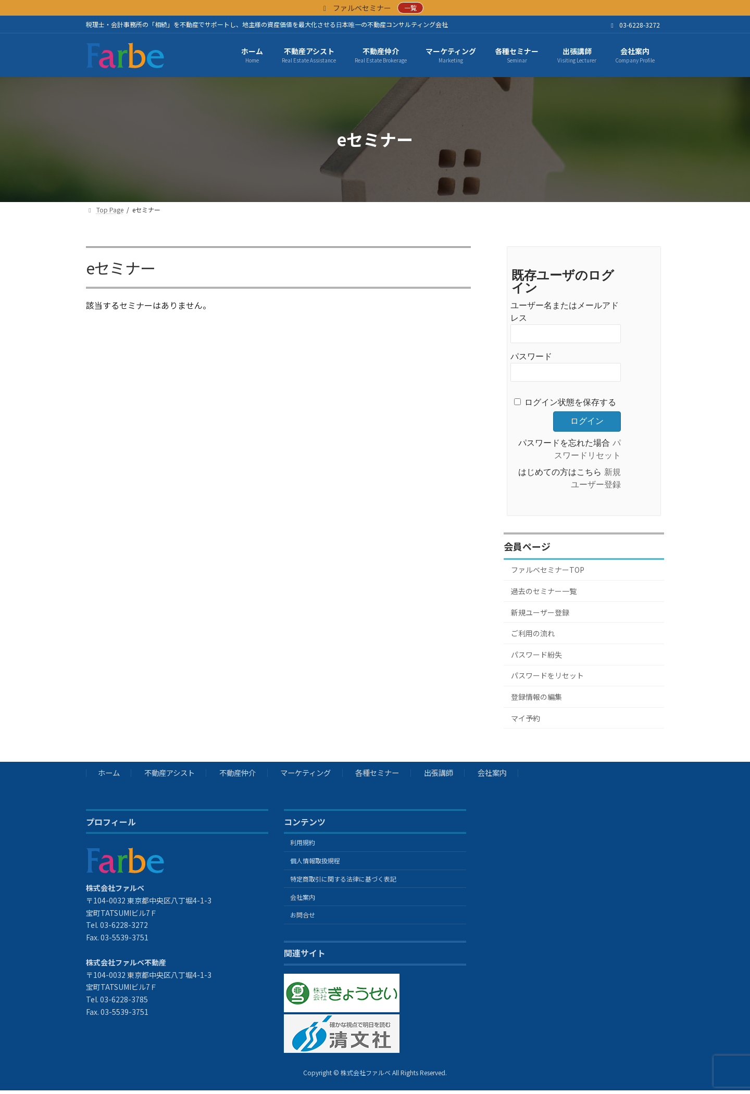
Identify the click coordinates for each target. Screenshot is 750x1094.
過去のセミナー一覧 (544, 591)
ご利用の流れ (533, 633)
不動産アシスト (169, 773)
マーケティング (305, 773)
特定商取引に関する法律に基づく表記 (343, 878)
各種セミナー (377, 773)
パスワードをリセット (547, 675)
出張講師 (438, 773)
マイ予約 (525, 717)
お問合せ (302, 915)
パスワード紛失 (536, 654)
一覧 (410, 7)
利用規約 (302, 842)
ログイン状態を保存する (570, 402)
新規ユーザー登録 (540, 612)
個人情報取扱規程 (315, 860)
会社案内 (492, 773)
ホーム (109, 773)
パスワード (531, 356)
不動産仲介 (237, 773)
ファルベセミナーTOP (547, 569)
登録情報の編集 (536, 696)
